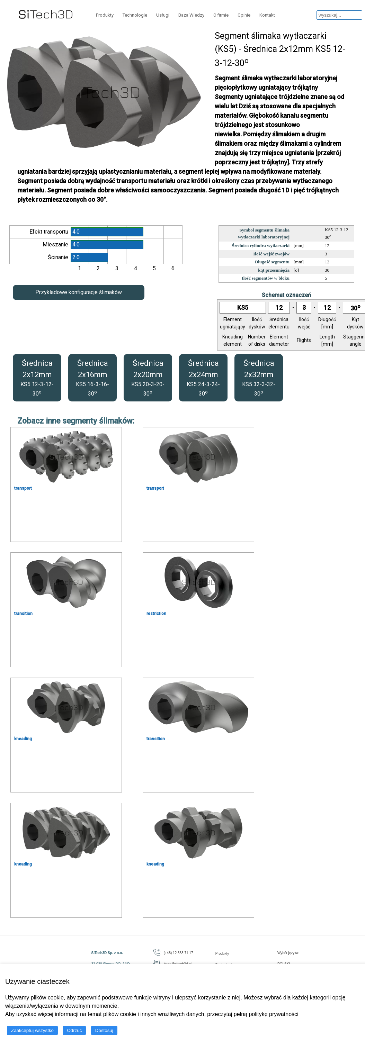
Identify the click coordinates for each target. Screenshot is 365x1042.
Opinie (244, 15)
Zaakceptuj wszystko (32, 1030)
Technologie (135, 15)
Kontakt (267, 15)
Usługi (162, 15)
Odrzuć (74, 1030)
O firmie (221, 15)
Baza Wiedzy (191, 15)
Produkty (105, 15)
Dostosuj (104, 1030)
